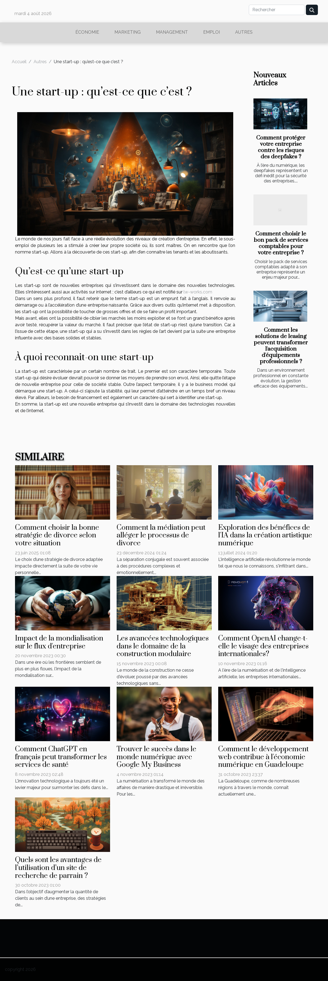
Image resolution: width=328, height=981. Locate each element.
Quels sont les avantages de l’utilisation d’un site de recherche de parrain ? (58, 867)
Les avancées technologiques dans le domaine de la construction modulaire (163, 646)
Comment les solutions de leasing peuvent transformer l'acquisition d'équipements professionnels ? (281, 346)
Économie (87, 32)
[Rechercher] (277, 10)
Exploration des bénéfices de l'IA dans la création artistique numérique (265, 535)
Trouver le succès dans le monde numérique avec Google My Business (156, 757)
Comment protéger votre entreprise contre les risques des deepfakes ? (280, 147)
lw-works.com (198, 292)
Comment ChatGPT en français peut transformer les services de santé (61, 757)
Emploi (211, 32)
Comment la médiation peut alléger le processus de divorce (161, 535)
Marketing (127, 32)
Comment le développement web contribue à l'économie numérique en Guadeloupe (263, 757)
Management (172, 32)
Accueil (19, 61)
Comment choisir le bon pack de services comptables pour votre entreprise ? (281, 243)
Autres (244, 32)
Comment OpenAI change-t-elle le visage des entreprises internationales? (263, 646)
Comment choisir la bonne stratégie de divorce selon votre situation (57, 535)
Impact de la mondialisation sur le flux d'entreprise (59, 642)
